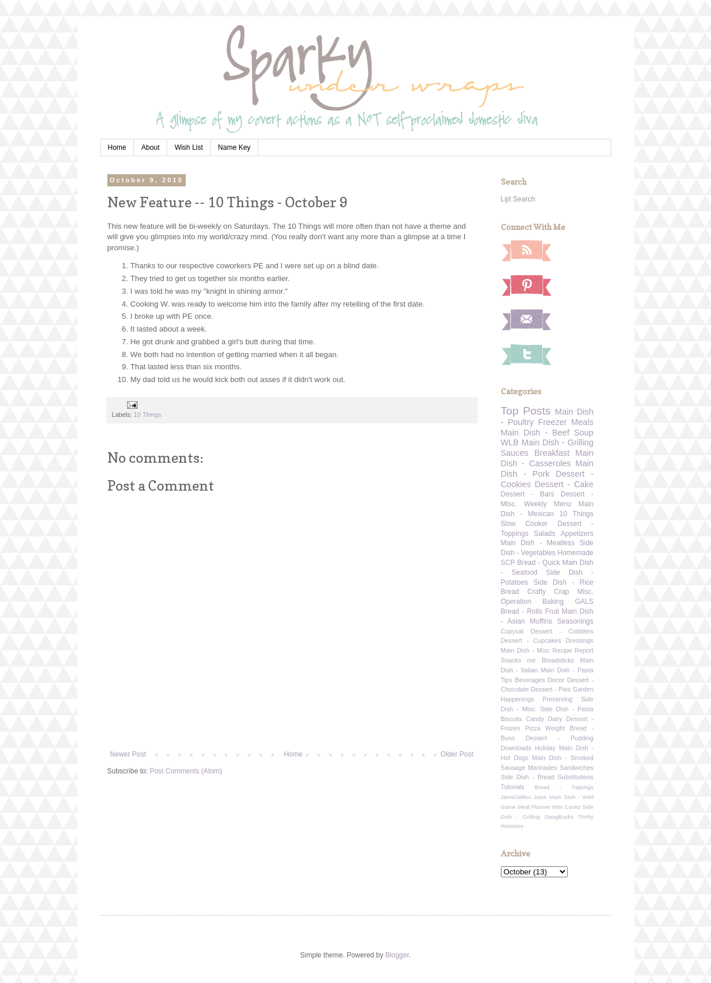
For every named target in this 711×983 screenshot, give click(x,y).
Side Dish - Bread (528, 776)
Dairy (555, 718)
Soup (584, 432)
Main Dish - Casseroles (547, 458)
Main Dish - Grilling (558, 442)
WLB (510, 442)
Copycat (512, 631)
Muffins (541, 621)
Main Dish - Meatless (538, 543)
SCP (508, 563)
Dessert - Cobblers (561, 631)
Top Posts (526, 411)
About (151, 147)
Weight (555, 728)
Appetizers (577, 534)
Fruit (552, 611)
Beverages (530, 679)
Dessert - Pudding (559, 737)
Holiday (545, 747)
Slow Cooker (524, 524)
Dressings (580, 640)
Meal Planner (534, 807)
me (531, 660)
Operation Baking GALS (547, 601)
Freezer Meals (565, 422)
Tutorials (513, 786)
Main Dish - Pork (547, 468)
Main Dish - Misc (525, 650)
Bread (510, 592)
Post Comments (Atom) (186, 771)
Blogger (397, 955)
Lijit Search (518, 199)
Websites (512, 826)
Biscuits (511, 718)
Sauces (515, 453)
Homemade (575, 553)
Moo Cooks (566, 807)
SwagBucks (558, 816)
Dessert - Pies (551, 689)
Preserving (558, 699)
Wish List (189, 147)
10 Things (147, 414)
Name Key (234, 147)
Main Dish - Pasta (566, 670)
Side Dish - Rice (563, 582)
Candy (535, 718)
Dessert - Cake (564, 484)
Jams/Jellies (516, 797)
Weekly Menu (547, 504)
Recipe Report (573, 650)
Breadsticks (558, 660)
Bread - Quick (538, 563)
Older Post (457, 754)
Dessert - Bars (527, 494)
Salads (544, 534)
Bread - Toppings (564, 787)
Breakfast (552, 453)
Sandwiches (576, 767)
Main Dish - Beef (535, 432)
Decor (556, 679)
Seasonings (575, 621)
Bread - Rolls (522, 611)
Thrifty (586, 816)
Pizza (532, 728)
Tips (507, 679)
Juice (539, 797)
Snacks (511, 660)
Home (117, 147)
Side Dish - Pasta (567, 708)
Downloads (516, 747)
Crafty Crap (548, 592)
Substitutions (576, 776)
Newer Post (128, 754)
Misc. (586, 592)
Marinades (542, 767)
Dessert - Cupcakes (531, 640)
